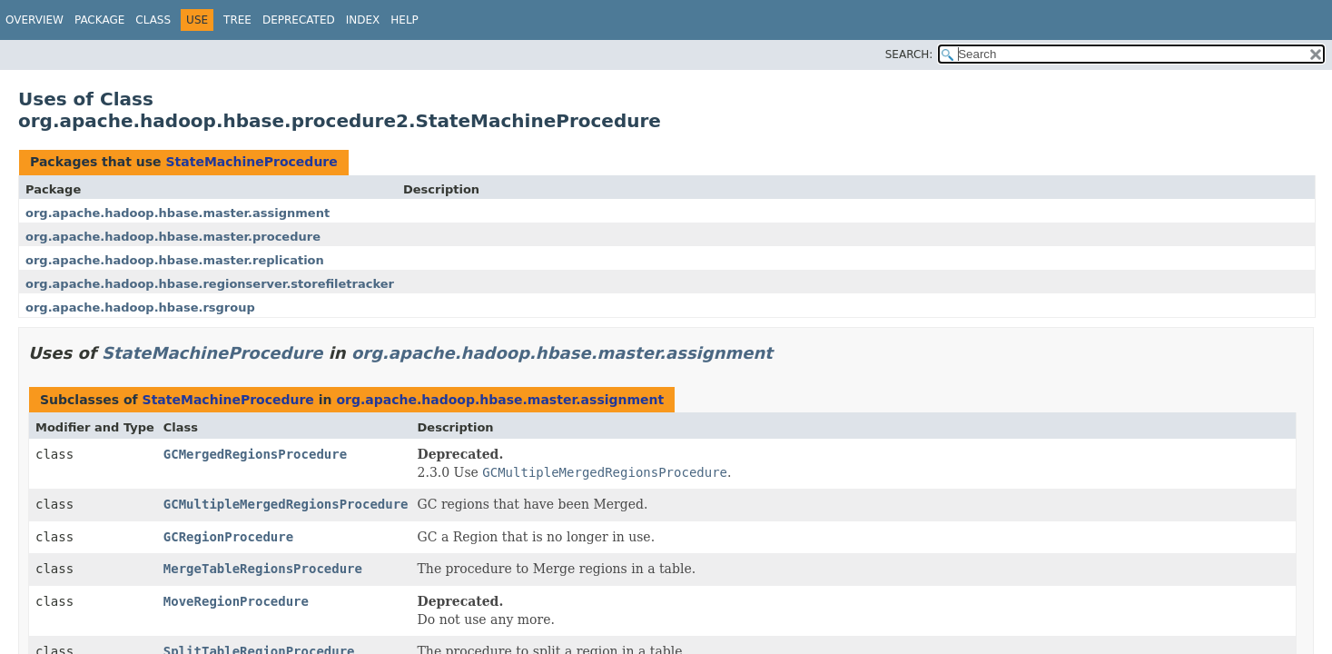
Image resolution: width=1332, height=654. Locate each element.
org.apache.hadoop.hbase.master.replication (174, 260)
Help (404, 20)
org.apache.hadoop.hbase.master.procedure (173, 236)
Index (363, 20)
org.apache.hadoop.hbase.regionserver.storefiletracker (209, 284)
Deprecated (298, 20)
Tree (237, 20)
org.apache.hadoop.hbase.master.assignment (177, 213)
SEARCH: (909, 54)
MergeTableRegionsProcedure (262, 568)
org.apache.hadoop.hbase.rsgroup (140, 307)
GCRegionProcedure (228, 537)
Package (99, 20)
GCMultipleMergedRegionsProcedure (286, 504)
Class (153, 20)
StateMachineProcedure (251, 161)
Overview (34, 20)
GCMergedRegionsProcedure (255, 454)
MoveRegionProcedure (236, 601)
